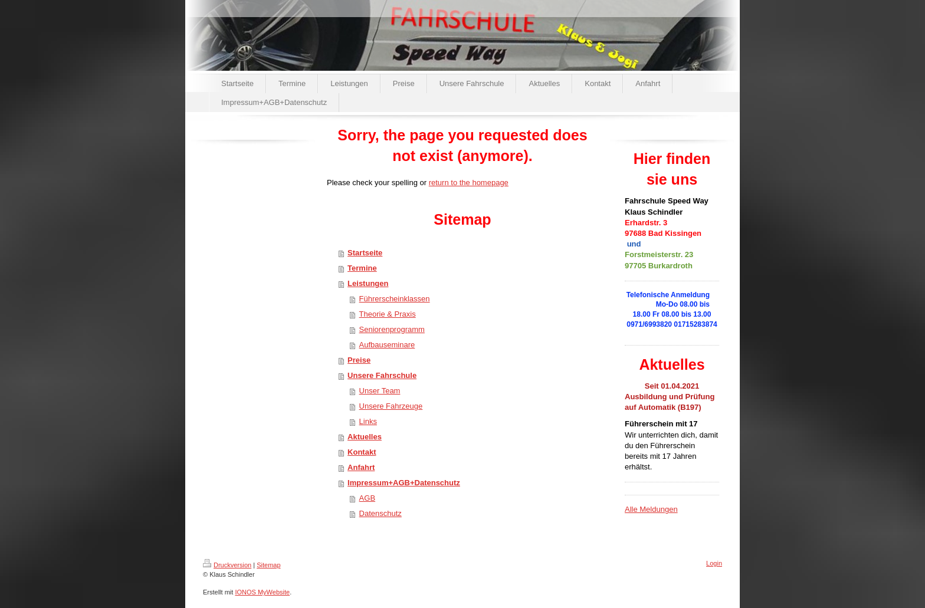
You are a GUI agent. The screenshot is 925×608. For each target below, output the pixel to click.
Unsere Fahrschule (381, 375)
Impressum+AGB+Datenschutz (403, 482)
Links (368, 421)
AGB (367, 498)
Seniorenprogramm (392, 329)
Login (714, 563)
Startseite (364, 252)
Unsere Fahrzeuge (391, 406)
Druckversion (227, 564)
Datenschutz (380, 513)
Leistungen (367, 283)
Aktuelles (364, 436)
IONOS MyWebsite (262, 592)
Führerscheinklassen (394, 298)
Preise (358, 360)
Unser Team (380, 390)
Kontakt (361, 452)
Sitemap (268, 564)
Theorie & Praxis (387, 314)
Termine (362, 268)
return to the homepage (469, 182)
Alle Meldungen (651, 509)
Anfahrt (361, 467)
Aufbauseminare (387, 344)
